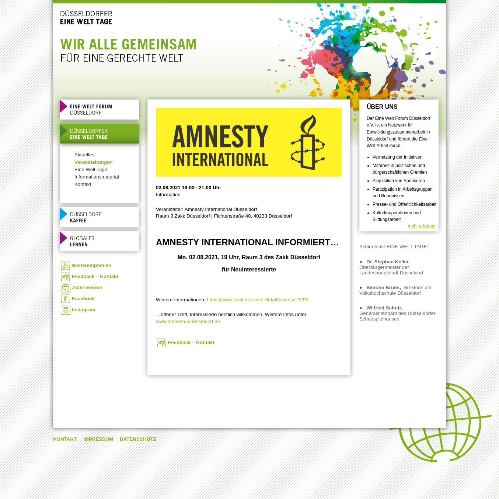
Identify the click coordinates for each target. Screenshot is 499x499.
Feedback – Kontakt (95, 276)
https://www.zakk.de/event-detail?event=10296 (257, 299)
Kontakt (82, 184)
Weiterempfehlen (91, 265)
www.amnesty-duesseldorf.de (188, 321)
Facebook (83, 298)
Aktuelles (84, 154)
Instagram (83, 309)
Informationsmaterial (96, 177)
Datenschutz (138, 439)
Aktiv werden (87, 287)
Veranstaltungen (93, 162)
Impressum (98, 439)
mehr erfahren (422, 226)
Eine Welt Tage (90, 169)
